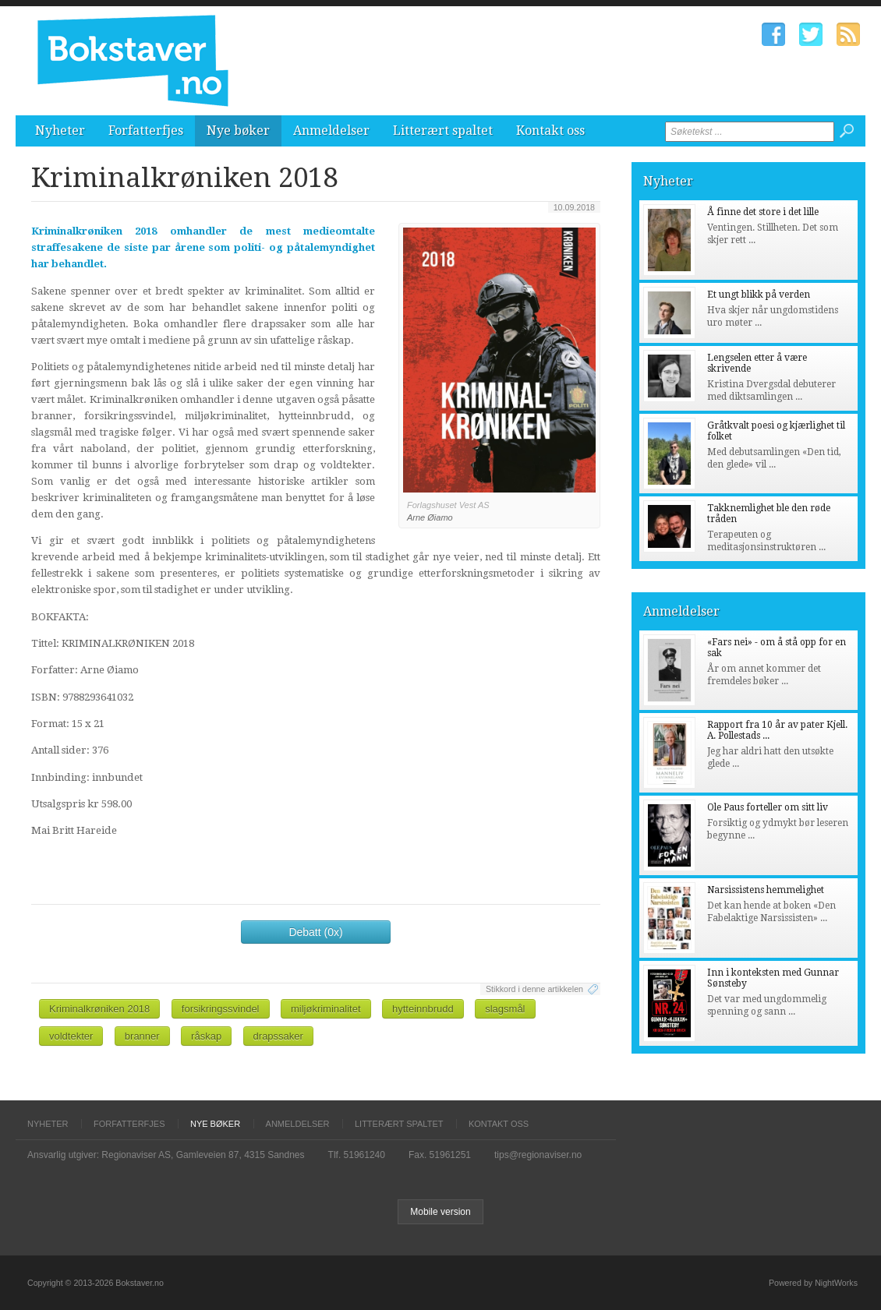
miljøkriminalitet (326, 1009)
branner (142, 1036)
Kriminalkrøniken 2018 (99, 1009)
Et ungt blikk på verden (758, 294)
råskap (206, 1036)
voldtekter (71, 1036)
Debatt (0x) (315, 932)
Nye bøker (238, 130)
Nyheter (60, 130)
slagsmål (505, 1009)
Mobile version (440, 1211)
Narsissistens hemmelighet (765, 890)
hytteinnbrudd (423, 1009)
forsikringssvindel (221, 1009)
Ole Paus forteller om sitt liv (767, 807)
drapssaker (278, 1036)
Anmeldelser (331, 130)
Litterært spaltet (443, 130)
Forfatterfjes (145, 130)
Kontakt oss (550, 130)
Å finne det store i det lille (763, 212)
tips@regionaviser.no (538, 1154)
